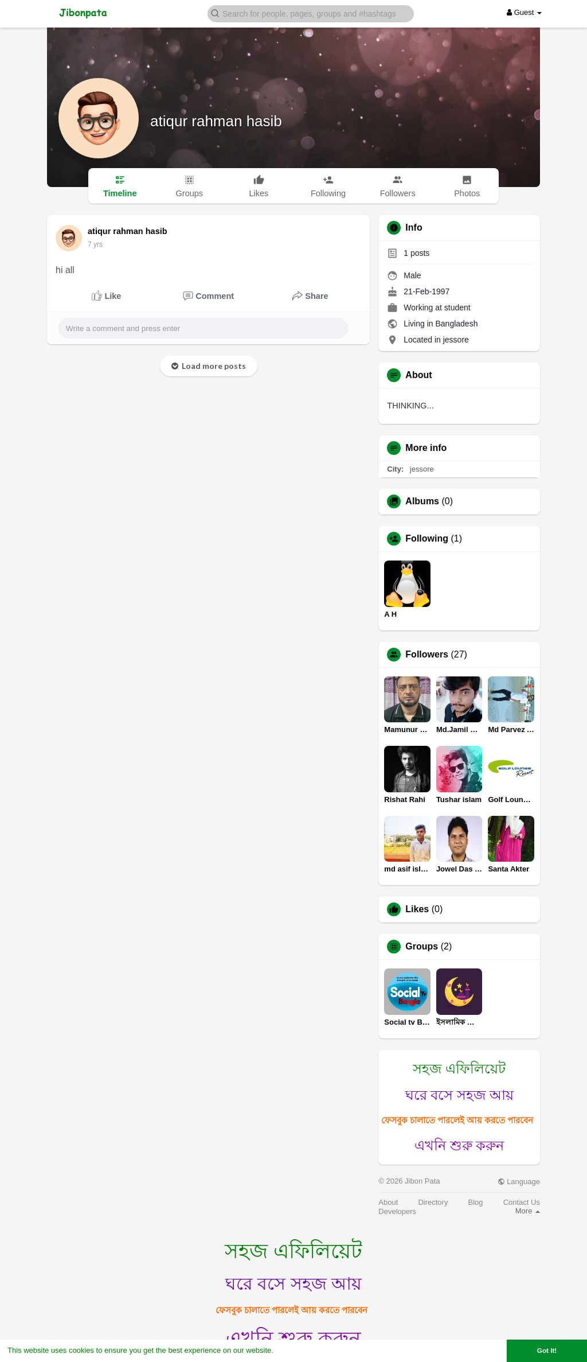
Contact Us (521, 1202)
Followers (426, 654)
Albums (422, 501)
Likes (417, 909)
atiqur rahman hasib (216, 121)
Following (426, 538)
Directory (433, 1202)
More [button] (527, 1211)
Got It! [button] (547, 1350)
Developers (397, 1211)
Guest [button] (524, 12)
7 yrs (95, 244)
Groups (421, 946)
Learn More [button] (296, 1350)
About (388, 1202)
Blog (475, 1202)
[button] (311, 12)
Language (519, 1181)
